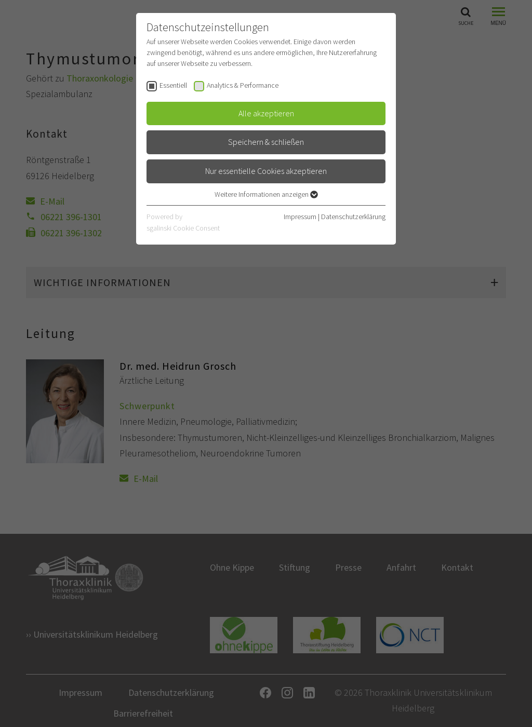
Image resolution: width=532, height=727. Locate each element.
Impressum (300, 216)
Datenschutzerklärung (353, 216)
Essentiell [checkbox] (173, 85)
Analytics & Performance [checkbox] (242, 85)
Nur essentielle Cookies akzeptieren (266, 171)
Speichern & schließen (266, 142)
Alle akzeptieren (266, 113)
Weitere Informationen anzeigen (266, 194)
